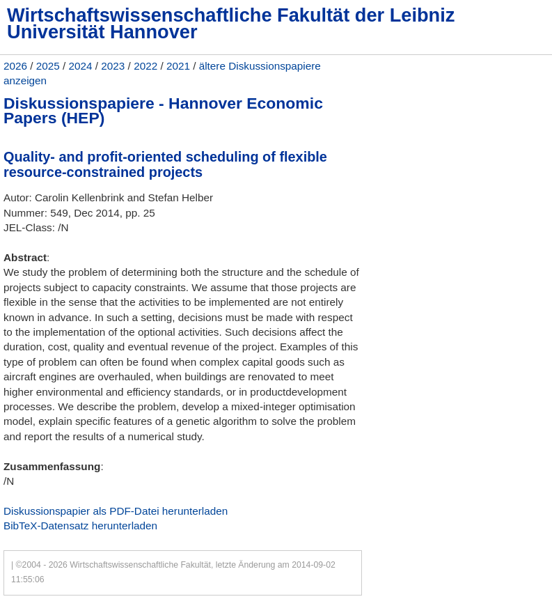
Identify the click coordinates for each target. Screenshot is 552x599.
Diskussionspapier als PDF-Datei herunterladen (115, 511)
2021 (178, 66)
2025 (48, 66)
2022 (145, 66)
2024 (81, 66)
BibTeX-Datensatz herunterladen (80, 525)
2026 (15, 66)
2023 (113, 66)
